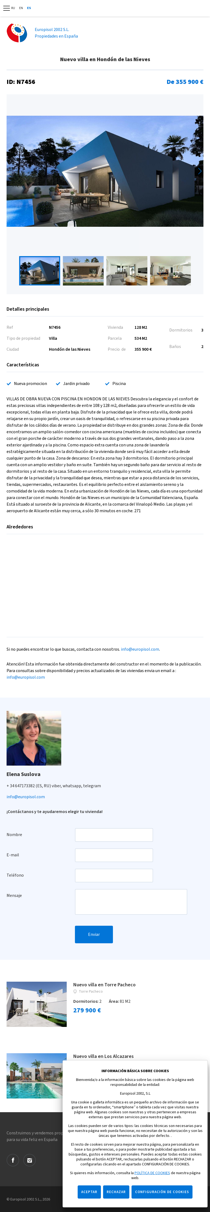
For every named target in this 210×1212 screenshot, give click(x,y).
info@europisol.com (140, 649)
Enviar (94, 934)
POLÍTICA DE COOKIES (152, 1173)
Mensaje (14, 896)
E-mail (13, 855)
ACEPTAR (89, 1192)
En (21, 8)
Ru (13, 8)
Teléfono (15, 875)
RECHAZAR (116, 1192)
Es (29, 8)
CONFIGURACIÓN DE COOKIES (162, 1192)
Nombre (14, 835)
